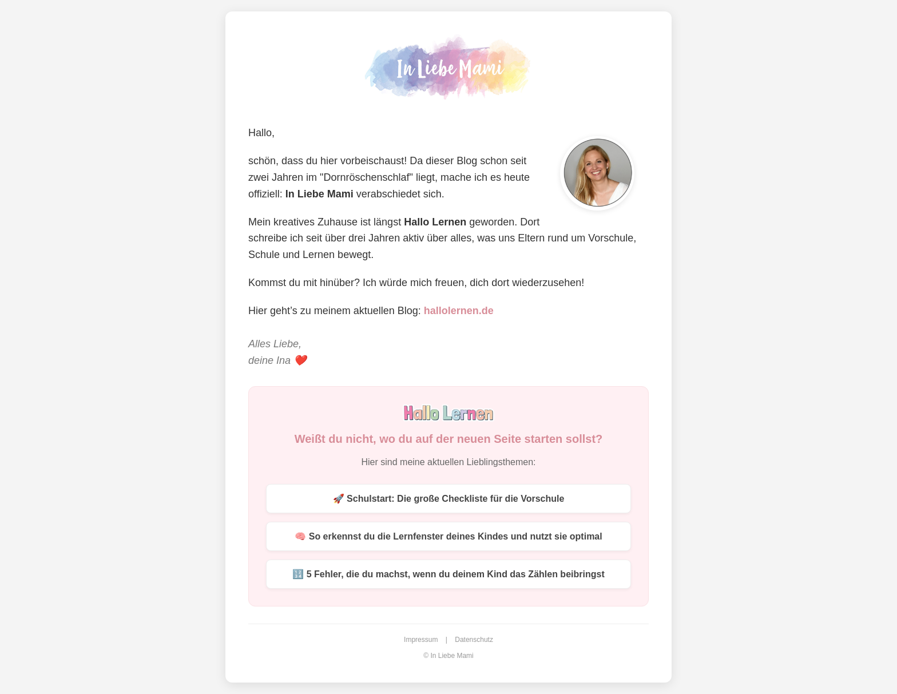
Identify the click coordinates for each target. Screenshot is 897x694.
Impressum (421, 640)
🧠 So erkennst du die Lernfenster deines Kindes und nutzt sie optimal (448, 536)
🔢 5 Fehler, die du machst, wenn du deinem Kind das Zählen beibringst (448, 574)
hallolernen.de (459, 310)
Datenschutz (474, 640)
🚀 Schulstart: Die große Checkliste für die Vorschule (449, 498)
